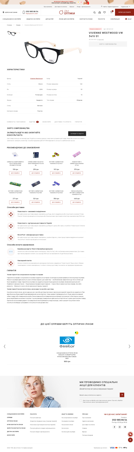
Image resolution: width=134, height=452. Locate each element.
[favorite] (104, 12)
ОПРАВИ (9, 417)
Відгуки (72, 6)
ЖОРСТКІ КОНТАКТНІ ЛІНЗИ (16, 428)
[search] (94, 12)
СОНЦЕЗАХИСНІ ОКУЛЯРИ (15, 414)
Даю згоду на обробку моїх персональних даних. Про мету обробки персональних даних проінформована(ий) (103, 401)
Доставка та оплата (61, 6)
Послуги (101, 19)
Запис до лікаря (124, 12)
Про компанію (48, 6)
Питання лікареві (87, 435)
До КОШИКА (15, 173)
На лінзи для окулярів (68, 432)
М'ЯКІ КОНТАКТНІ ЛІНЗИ (15, 424)
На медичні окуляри (68, 421)
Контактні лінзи (86, 19)
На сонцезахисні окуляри (70, 418)
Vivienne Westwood (36, 78)
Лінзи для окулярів (66, 19)
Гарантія (78, 122)
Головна (9, 25)
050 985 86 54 (32, 11)
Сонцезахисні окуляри (12, 19)
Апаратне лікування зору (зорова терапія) (43, 421)
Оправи (18, 25)
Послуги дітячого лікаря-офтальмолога (42, 428)
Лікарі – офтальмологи (83, 6)
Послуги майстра (35, 418)
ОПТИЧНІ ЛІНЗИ (12, 421)
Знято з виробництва (108, 44)
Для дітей (49, 19)
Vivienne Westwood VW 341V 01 (34, 25)
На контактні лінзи (67, 424)
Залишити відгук (77, 133)
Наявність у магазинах (16, 122)
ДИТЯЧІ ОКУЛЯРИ (13, 431)
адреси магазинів (11, 12)
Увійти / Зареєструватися (110, 6)
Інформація (115, 19)
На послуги (65, 428)
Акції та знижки (67, 414)
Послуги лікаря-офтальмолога (40, 432)
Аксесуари (46, 122)
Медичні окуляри (33, 19)
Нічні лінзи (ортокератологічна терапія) (42, 424)
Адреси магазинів (87, 421)
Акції (129, 19)
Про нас (85, 414)
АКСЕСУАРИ (11, 435)
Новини (84, 428)
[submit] (122, 395)
